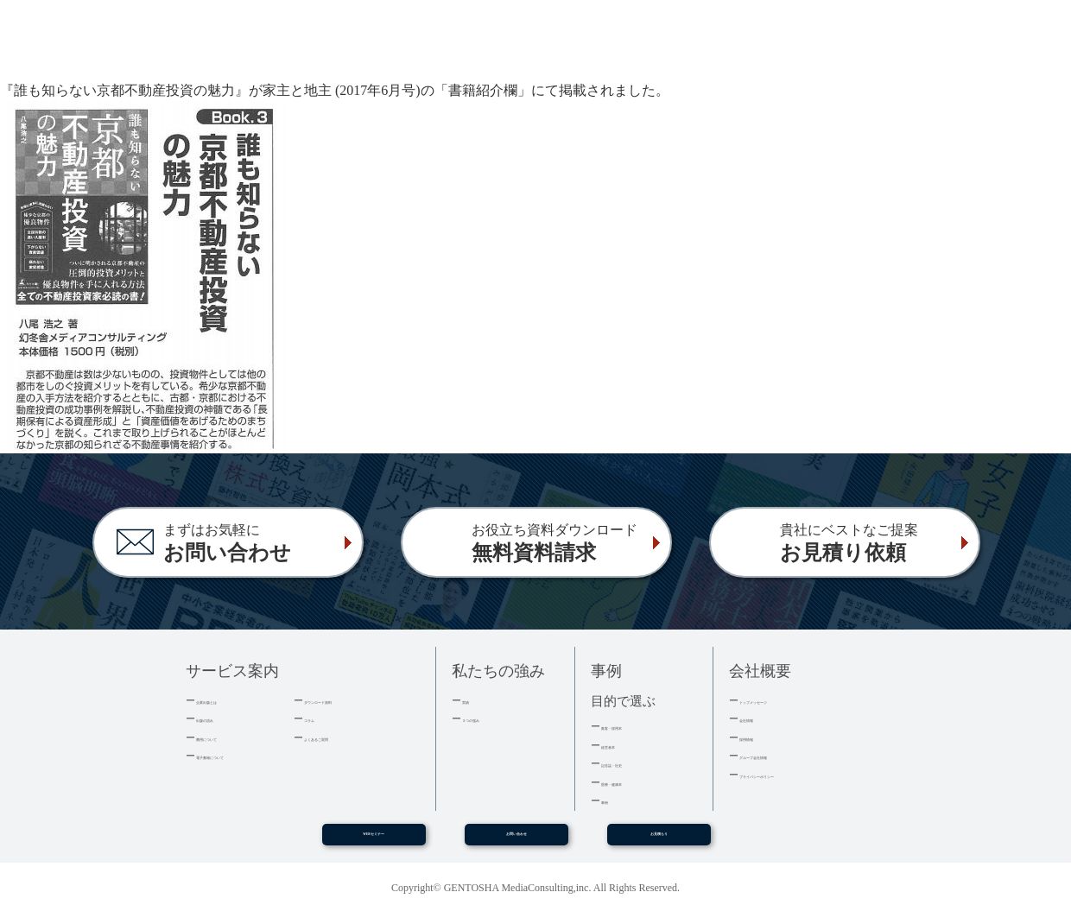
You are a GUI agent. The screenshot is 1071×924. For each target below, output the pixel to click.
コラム (321, 718)
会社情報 (761, 718)
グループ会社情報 (784, 755)
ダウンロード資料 (349, 699)
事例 (612, 800)
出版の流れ (224, 718)
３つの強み (490, 718)
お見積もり (659, 840)
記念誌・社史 (635, 762)
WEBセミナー (373, 840)
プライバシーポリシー (795, 774)
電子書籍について (241, 755)
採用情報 (761, 737)
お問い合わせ (516, 840)
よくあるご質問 (343, 737)
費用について (229, 737)
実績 (473, 699)
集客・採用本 (635, 725)
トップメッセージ (784, 699)
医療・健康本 (635, 781)
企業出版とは (229, 699)
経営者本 (623, 744)
